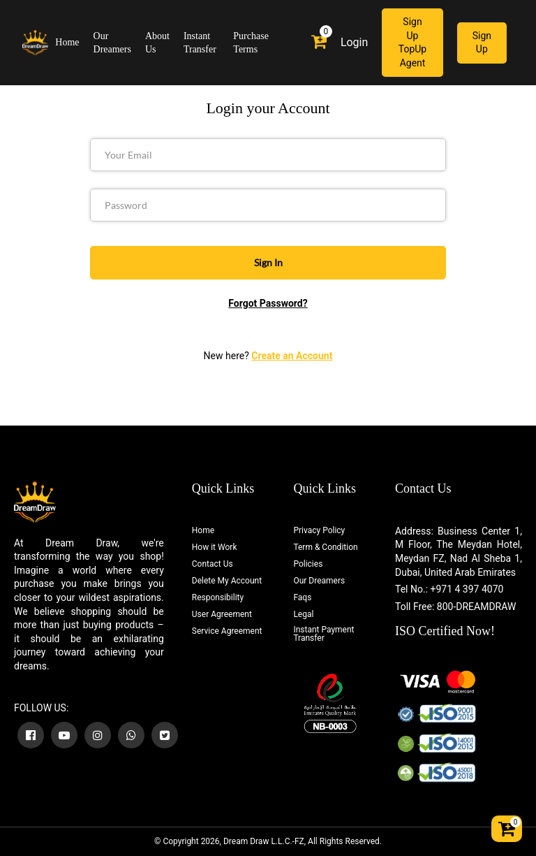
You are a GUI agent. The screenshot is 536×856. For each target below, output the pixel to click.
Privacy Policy (319, 530)
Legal (303, 614)
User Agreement (222, 614)
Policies (307, 564)
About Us (157, 43)
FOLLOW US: (41, 707)
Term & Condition (325, 547)
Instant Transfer (200, 43)
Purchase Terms (251, 43)
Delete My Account (227, 580)
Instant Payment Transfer (323, 633)
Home (67, 42)
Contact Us (212, 564)
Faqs (302, 597)
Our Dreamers (112, 43)
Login (354, 42)
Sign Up (481, 42)
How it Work (214, 547)
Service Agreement (227, 631)
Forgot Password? (267, 303)
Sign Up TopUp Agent (412, 42)
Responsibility (218, 597)
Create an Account (291, 355)
